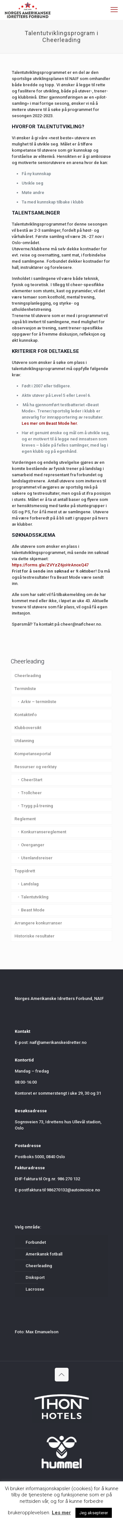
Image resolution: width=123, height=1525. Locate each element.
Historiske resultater (34, 936)
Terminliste (25, 688)
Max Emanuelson (42, 1331)
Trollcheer (31, 792)
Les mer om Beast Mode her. (50, 423)
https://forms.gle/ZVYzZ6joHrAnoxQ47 (50, 564)
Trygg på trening (37, 805)
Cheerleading (27, 675)
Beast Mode (33, 910)
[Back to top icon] (62, 1374)
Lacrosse (35, 1289)
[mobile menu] (114, 9)
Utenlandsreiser (36, 857)
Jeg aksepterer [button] (93, 1512)
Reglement (25, 818)
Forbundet (36, 1242)
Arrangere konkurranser (38, 923)
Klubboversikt (27, 727)
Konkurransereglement (43, 831)
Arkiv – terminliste (38, 701)
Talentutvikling (35, 896)
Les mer (61, 1513)
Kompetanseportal (32, 753)
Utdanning (24, 740)
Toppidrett (24, 870)
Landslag (30, 883)
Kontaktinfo (25, 714)
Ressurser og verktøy (35, 766)
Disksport (35, 1277)
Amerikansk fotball (44, 1254)
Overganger (32, 844)
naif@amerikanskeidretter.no (58, 1042)
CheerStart (31, 779)
